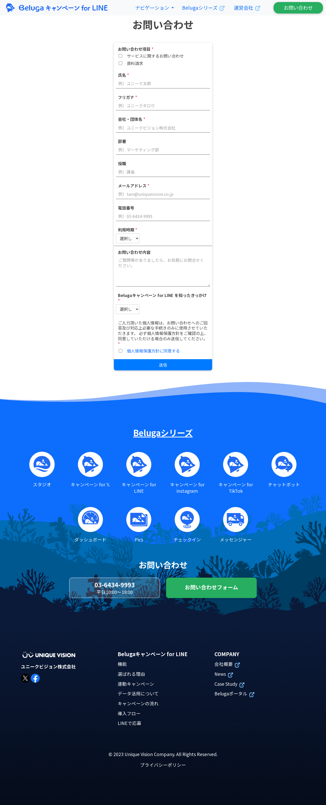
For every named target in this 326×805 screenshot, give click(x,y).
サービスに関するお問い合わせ (155, 56)
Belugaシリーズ (163, 432)
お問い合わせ (298, 7)
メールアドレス (133, 185)
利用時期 (127, 229)
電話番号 (126, 208)
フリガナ (127, 97)
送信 (163, 365)
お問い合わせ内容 (134, 252)
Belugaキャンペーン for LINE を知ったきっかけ (162, 297)
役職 (122, 163)
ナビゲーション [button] (152, 7)
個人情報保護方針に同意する (153, 351)
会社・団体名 (131, 119)
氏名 (123, 75)
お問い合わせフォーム (211, 587)
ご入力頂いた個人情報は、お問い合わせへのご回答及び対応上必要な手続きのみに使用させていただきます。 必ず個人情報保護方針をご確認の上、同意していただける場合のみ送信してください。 (163, 333)
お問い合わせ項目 (135, 49)
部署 (122, 141)
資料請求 (135, 63)
